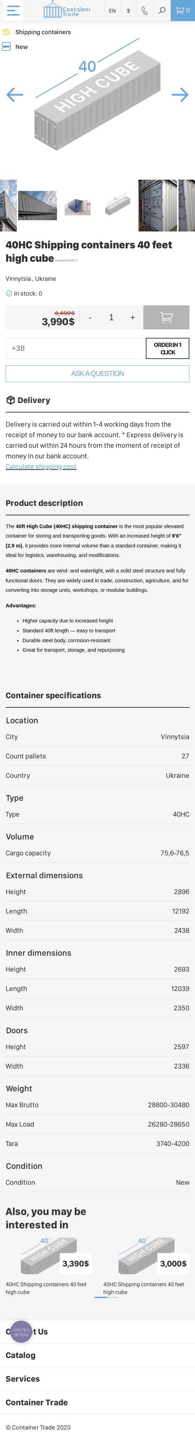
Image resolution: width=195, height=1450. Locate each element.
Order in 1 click (167, 348)
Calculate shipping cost (41, 466)
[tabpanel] (49, 1267)
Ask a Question (97, 373)
